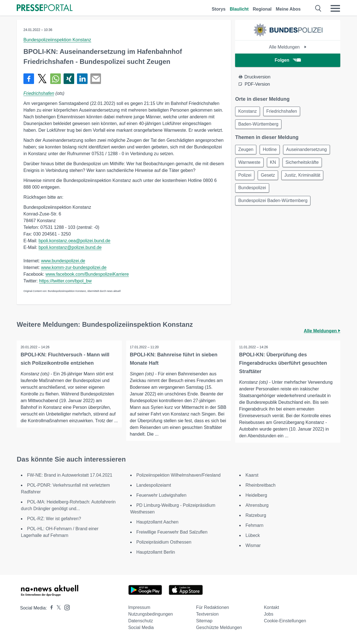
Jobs (268, 614)
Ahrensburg (257, 505)
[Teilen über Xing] (69, 78)
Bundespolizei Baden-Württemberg (273, 204)
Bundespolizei (253, 191)
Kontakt (271, 607)
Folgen (288, 60)
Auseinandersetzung (309, 150)
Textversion (207, 614)
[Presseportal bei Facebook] (50, 608)
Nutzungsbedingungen (150, 614)
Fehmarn (254, 525)
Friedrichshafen (38, 93)
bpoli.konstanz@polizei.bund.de (70, 247)
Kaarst (251, 475)
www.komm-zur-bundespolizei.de (74, 267)
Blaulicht (239, 9)
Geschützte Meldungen (219, 627)
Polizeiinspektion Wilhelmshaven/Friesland (178, 475)
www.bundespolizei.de (63, 260)
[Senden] (95, 78)
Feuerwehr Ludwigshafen (161, 495)
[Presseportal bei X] (57, 608)
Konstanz (248, 111)
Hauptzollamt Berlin (155, 552)
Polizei (245, 177)
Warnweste (250, 164)
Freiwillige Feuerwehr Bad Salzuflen (172, 532)
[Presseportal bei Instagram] (65, 607)
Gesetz (269, 177)
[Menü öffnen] (335, 8)
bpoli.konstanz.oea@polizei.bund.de (74, 240)
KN (275, 164)
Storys (219, 9)
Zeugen (246, 150)
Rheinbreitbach (260, 485)
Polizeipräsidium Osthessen (163, 542)
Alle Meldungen (288, 47)
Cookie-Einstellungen (285, 620)
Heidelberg (256, 495)
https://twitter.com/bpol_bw (65, 281)
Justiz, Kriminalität (305, 177)
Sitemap (204, 620)
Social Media (141, 627)
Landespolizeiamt (153, 485)
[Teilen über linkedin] (82, 78)
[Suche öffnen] (318, 8)
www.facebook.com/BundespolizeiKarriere (87, 274)
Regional (262, 9)
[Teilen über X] (42, 78)
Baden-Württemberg (259, 125)
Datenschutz (140, 620)
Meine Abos (288, 9)
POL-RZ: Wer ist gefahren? (54, 518)
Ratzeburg (255, 515)
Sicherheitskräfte (305, 164)
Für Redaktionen (212, 607)
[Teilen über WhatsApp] (55, 78)
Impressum (139, 607)
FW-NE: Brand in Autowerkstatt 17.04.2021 (69, 475)
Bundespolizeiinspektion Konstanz (57, 39)
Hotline (272, 150)
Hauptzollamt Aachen (157, 522)
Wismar (252, 545)
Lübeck (252, 535)
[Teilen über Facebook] (28, 78)
